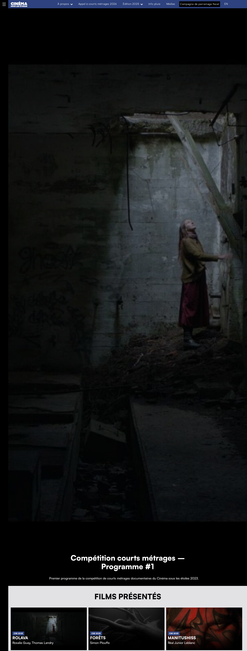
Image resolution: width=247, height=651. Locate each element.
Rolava (20, 637)
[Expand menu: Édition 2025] (141, 4)
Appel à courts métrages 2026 (97, 3)
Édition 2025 (131, 3)
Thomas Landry (42, 643)
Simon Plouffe (100, 643)
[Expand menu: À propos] (71, 4)
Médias (170, 3)
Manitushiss (182, 637)
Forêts (98, 637)
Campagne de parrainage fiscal (199, 4)
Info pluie (154, 3)
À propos (63, 3)
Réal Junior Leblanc (181, 643)
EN (226, 3)
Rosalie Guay (21, 643)
